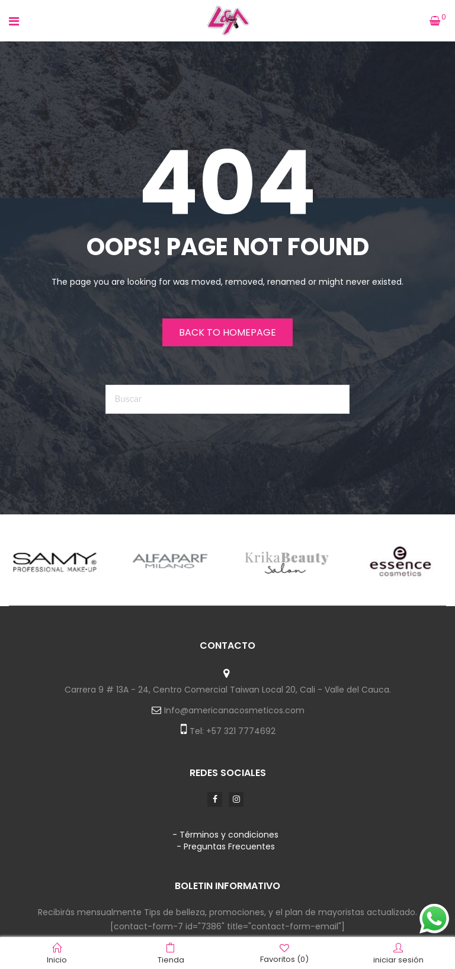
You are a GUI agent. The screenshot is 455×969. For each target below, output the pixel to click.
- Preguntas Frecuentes (226, 846)
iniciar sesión (398, 953)
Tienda (171, 953)
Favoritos (284, 953)
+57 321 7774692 (240, 731)
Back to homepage (227, 332)
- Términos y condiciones (225, 835)
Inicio (57, 953)
